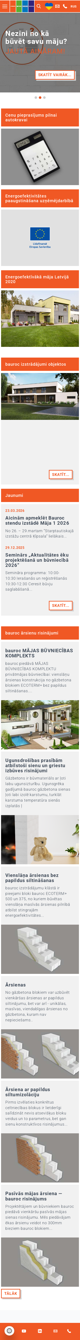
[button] (36, 97)
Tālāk (10, 1293)
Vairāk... (62, 82)
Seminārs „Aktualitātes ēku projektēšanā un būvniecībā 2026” (37, 560)
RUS (74, 6)
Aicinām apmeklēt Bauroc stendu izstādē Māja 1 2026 (37, 520)
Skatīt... (60, 474)
